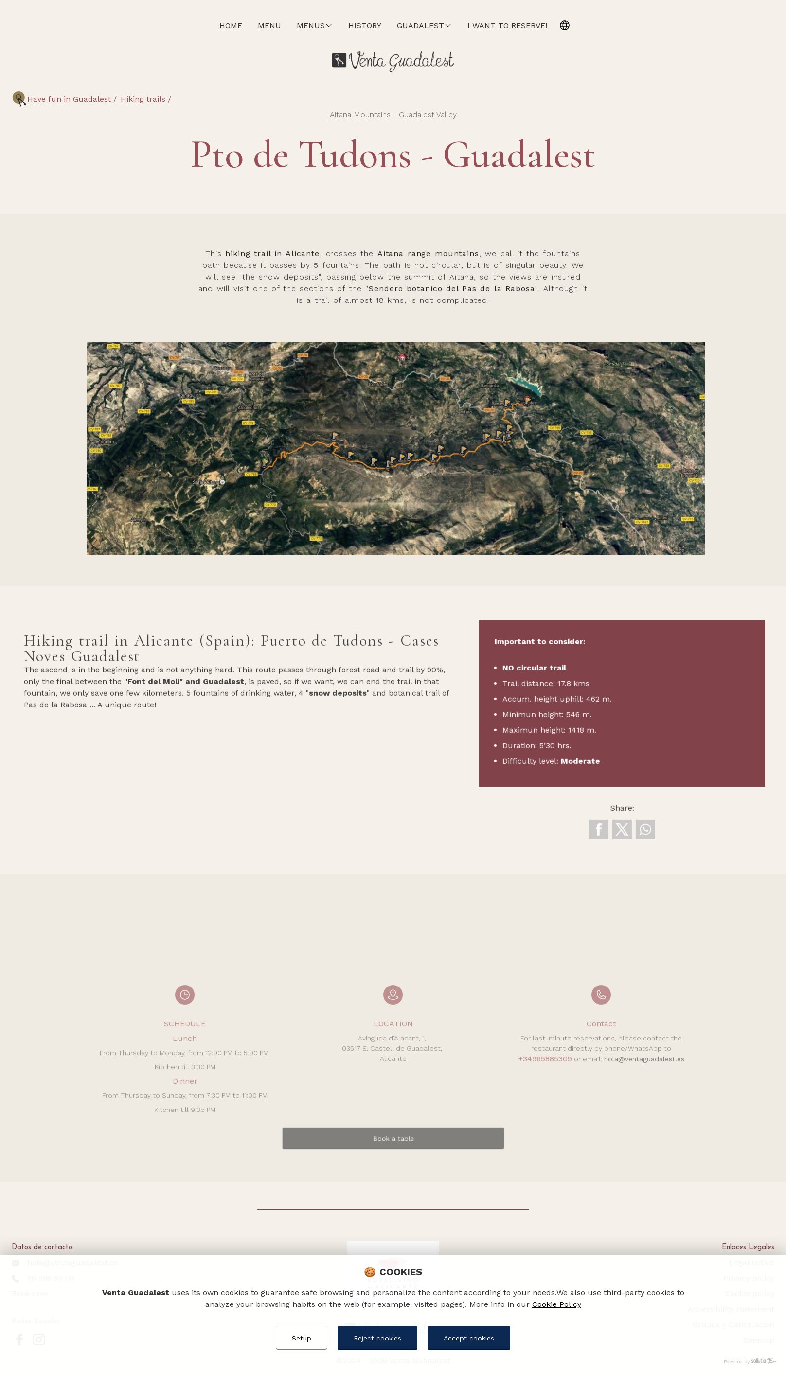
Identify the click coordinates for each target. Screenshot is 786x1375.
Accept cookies (469, 1338)
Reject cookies (377, 1338)
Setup (301, 1338)
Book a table (393, 1164)
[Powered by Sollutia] (393, 1361)
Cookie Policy (556, 1304)
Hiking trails (144, 99)
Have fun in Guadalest (70, 99)
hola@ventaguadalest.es (644, 1098)
